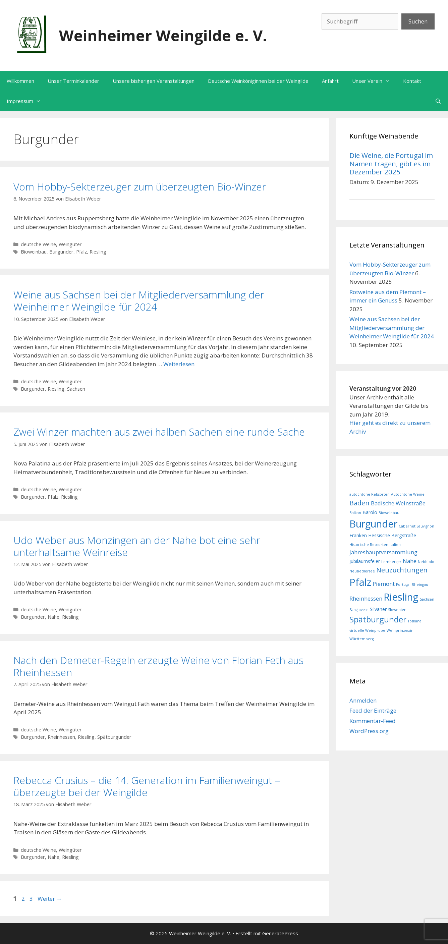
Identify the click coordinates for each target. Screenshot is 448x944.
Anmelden (363, 700)
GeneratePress (280, 933)
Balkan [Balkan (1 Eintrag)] (355, 512)
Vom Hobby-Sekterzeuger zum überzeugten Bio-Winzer (139, 186)
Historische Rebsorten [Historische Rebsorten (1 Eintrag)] (368, 544)
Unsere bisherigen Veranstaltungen (153, 80)
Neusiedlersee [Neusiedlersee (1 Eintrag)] (362, 571)
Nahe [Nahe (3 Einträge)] (409, 561)
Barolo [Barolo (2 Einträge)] (369, 512)
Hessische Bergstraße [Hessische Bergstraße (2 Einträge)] (392, 535)
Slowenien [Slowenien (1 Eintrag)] (397, 609)
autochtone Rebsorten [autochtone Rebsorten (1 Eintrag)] (369, 494)
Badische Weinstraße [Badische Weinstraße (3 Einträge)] (398, 503)
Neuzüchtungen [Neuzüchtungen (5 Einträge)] (402, 569)
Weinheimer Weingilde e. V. (163, 35)
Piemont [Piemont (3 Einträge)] (384, 584)
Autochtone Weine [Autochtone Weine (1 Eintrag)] (408, 494)
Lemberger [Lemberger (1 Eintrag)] (391, 561)
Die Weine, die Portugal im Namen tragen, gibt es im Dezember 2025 (391, 163)
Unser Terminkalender (73, 80)
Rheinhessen (61, 737)
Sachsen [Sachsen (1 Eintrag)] (427, 599)
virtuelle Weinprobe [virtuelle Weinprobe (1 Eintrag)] (367, 630)
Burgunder (61, 251)
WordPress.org (369, 731)
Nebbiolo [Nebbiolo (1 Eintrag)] (426, 561)
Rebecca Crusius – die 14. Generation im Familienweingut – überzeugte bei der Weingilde (146, 786)
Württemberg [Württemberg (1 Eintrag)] (361, 638)
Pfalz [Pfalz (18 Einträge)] (360, 582)
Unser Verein (374, 81)
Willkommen (20, 80)
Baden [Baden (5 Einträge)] (359, 502)
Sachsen (76, 389)
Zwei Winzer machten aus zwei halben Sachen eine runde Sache (159, 432)
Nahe (53, 617)
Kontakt (412, 80)
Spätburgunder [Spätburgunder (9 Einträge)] (377, 619)
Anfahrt (330, 80)
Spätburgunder (114, 737)
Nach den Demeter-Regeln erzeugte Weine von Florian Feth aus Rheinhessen (158, 666)
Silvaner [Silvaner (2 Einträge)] (378, 609)
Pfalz (81, 251)
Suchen (418, 21)
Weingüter (70, 244)
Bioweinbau (34, 251)
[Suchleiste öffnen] (438, 101)
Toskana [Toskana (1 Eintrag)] (415, 621)
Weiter (50, 898)
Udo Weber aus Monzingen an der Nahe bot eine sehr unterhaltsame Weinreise (136, 546)
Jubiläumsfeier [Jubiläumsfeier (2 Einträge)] (364, 561)
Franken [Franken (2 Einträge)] (358, 535)
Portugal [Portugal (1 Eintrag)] (403, 584)
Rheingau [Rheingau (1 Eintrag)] (420, 584)
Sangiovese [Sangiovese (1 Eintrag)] (359, 609)
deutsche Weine (38, 244)
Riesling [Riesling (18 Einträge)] (401, 597)
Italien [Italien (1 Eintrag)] (395, 544)
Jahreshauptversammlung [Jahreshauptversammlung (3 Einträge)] (383, 552)
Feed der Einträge (372, 710)
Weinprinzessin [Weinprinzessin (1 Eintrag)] (400, 630)
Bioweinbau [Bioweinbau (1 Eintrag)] (389, 512)
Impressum (27, 101)
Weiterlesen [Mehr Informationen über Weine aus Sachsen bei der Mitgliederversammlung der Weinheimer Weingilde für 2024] (178, 364)
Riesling (98, 251)
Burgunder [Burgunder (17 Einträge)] (373, 523)
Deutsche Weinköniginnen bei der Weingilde (258, 80)
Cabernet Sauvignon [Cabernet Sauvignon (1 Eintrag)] (416, 526)
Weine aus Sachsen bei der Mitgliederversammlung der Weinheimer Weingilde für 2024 (138, 301)
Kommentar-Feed (372, 721)
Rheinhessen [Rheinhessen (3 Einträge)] (365, 598)
